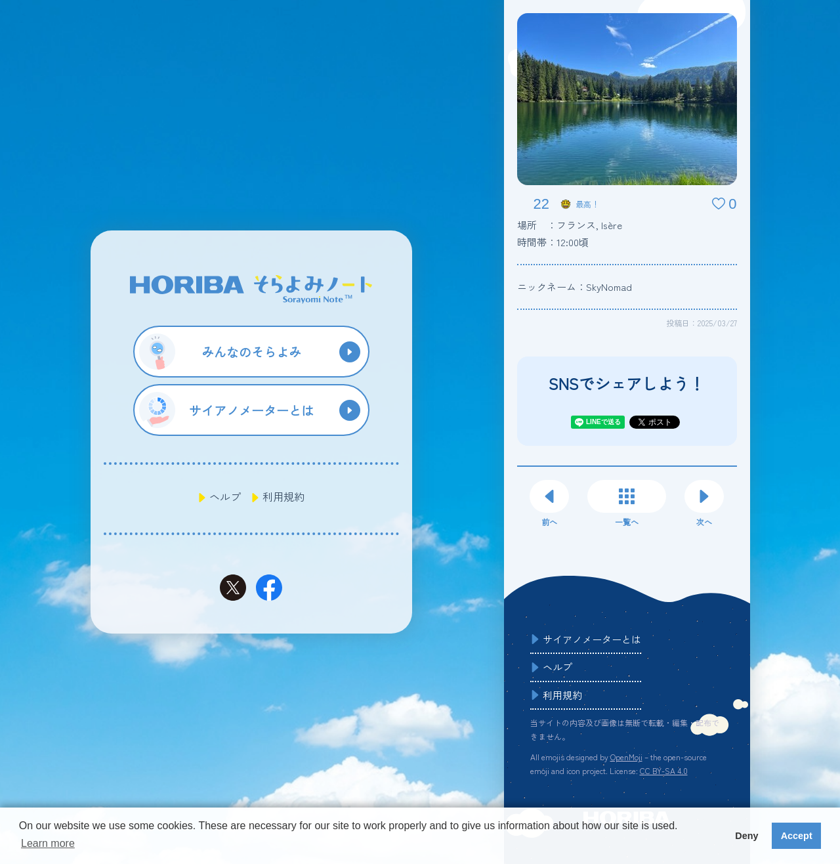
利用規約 (283, 496)
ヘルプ (225, 496)
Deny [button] (746, 836)
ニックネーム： (574, 286)
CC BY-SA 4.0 (664, 770)
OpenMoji (626, 756)
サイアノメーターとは (592, 639)
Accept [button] (796, 836)
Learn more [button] (48, 843)
